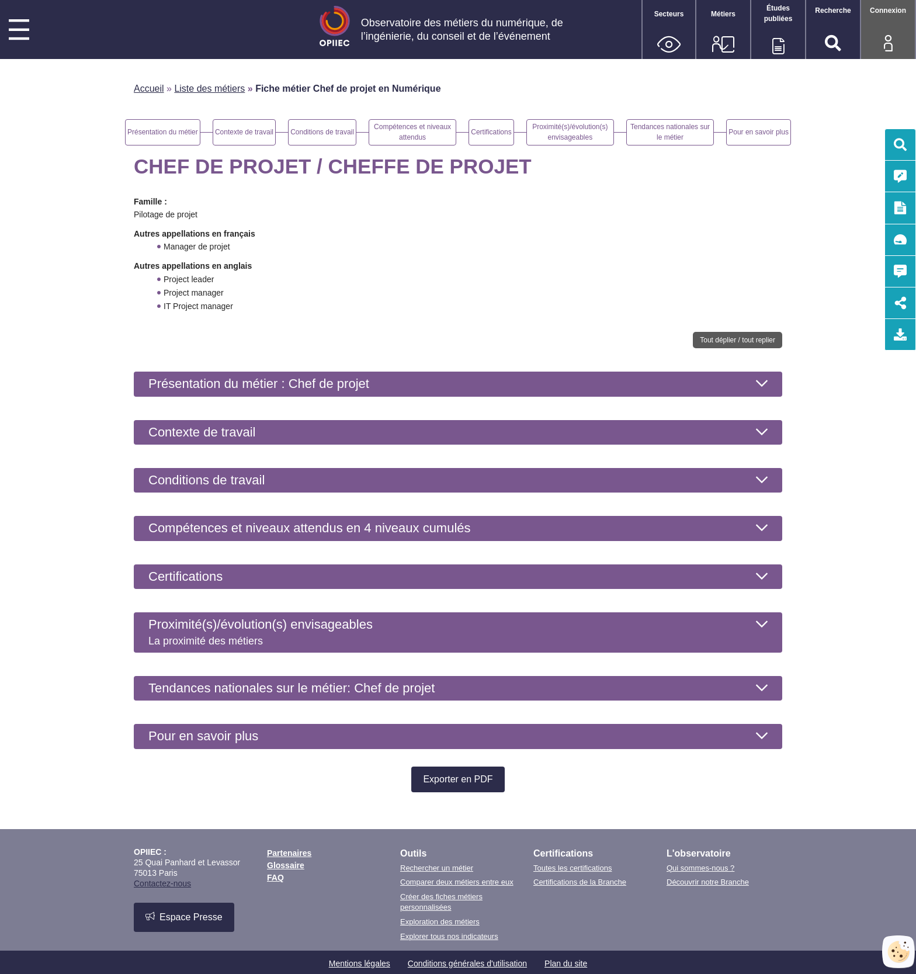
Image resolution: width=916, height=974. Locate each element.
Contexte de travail (201, 432)
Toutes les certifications (572, 868)
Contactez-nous (162, 883)
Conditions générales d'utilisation (467, 963)
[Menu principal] (19, 31)
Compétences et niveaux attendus (309, 528)
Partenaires (289, 853)
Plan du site (565, 963)
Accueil (149, 88)
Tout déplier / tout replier (737, 340)
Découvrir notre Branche (708, 882)
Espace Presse (184, 916)
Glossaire (285, 865)
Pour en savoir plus (203, 736)
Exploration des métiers (440, 921)
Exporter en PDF (457, 779)
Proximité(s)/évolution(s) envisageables (260, 631)
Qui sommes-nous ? (700, 868)
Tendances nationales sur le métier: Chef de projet (291, 688)
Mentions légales (359, 963)
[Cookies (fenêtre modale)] (898, 951)
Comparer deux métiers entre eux (456, 882)
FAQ (275, 877)
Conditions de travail (206, 480)
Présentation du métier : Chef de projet (258, 383)
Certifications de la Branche (579, 882)
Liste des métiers (209, 88)
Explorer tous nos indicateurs (449, 936)
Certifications (185, 576)
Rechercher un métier (436, 868)
